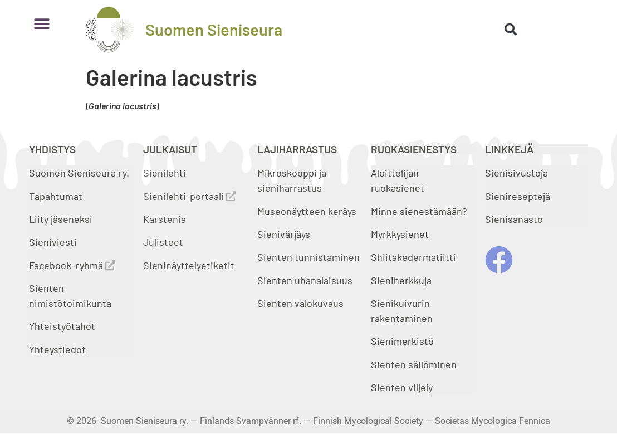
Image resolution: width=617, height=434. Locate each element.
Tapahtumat (55, 196)
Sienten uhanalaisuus (304, 280)
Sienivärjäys (283, 234)
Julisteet (163, 242)
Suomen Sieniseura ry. (79, 173)
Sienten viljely (402, 387)
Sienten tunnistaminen (308, 257)
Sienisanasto (514, 219)
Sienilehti (164, 173)
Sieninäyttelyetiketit (188, 265)
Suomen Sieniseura (213, 29)
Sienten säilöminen (414, 364)
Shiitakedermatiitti (413, 257)
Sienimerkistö (402, 341)
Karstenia (164, 219)
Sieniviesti (54, 242)
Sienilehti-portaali (189, 196)
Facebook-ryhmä (72, 265)
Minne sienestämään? (419, 211)
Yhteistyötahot (62, 326)
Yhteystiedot (57, 349)
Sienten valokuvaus (300, 303)
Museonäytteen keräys (306, 211)
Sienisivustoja (516, 173)
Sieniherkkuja (401, 280)
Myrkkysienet (400, 234)
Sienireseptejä (517, 196)
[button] (41, 23)
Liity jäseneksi (60, 219)
